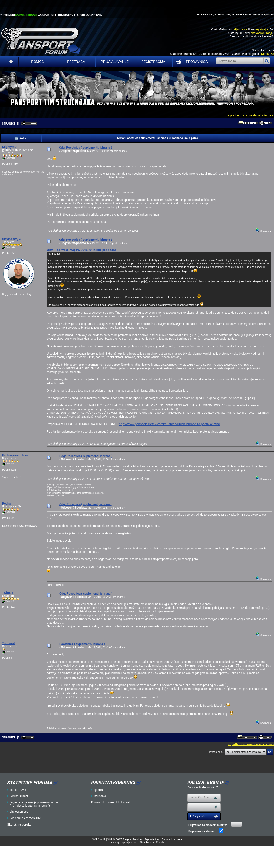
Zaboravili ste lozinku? (202, 787)
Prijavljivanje (114, 62)
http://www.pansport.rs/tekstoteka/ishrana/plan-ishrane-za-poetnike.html (169, 424)
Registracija (153, 62)
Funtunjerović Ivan (15, 455)
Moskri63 (267, 54)
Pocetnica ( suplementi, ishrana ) (82, 644)
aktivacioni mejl (261, 33)
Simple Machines (133, 839)
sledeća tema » (263, 115)
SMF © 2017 (114, 839)
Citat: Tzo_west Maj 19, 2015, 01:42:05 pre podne (81, 250)
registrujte (261, 29)
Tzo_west (8, 643)
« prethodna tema (240, 115)
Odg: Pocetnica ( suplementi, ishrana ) (85, 147)
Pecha (6, 503)
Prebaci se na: (216, 752)
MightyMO (9, 147)
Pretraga (76, 62)
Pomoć (37, 62)
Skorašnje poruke (19, 824)
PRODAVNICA (191, 61)
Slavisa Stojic (11, 239)
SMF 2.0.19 (98, 839)
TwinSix (7, 593)
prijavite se (239, 29)
